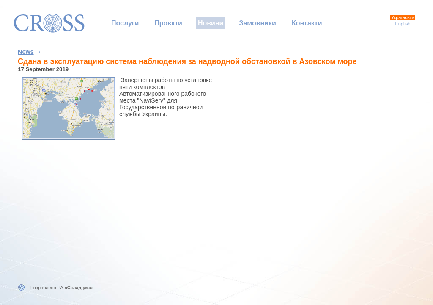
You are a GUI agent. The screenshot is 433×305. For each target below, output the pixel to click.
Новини (211, 23)
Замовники (257, 23)
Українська (402, 17)
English (402, 23)
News (26, 51)
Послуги (125, 23)
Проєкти (168, 23)
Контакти (307, 23)
